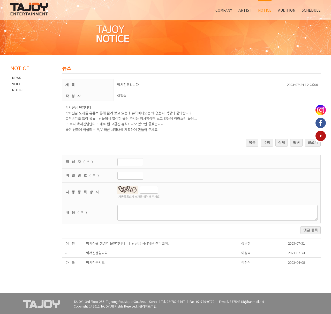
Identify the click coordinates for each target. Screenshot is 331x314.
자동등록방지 (83, 191)
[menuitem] (226, 10)
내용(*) (77, 212)
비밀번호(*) (83, 175)
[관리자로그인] (147, 306)
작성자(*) (80, 161)
